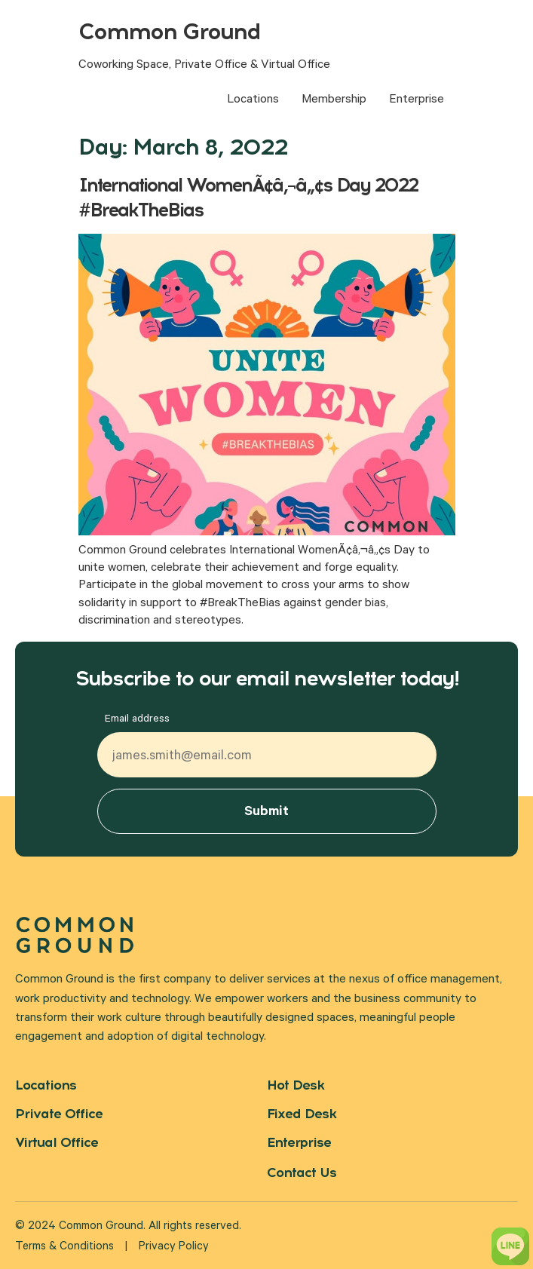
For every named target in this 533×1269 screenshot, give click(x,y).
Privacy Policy (174, 1247)
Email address (137, 720)
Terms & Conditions (64, 1247)
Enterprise (416, 100)
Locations (253, 100)
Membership (334, 100)
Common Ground (169, 31)
